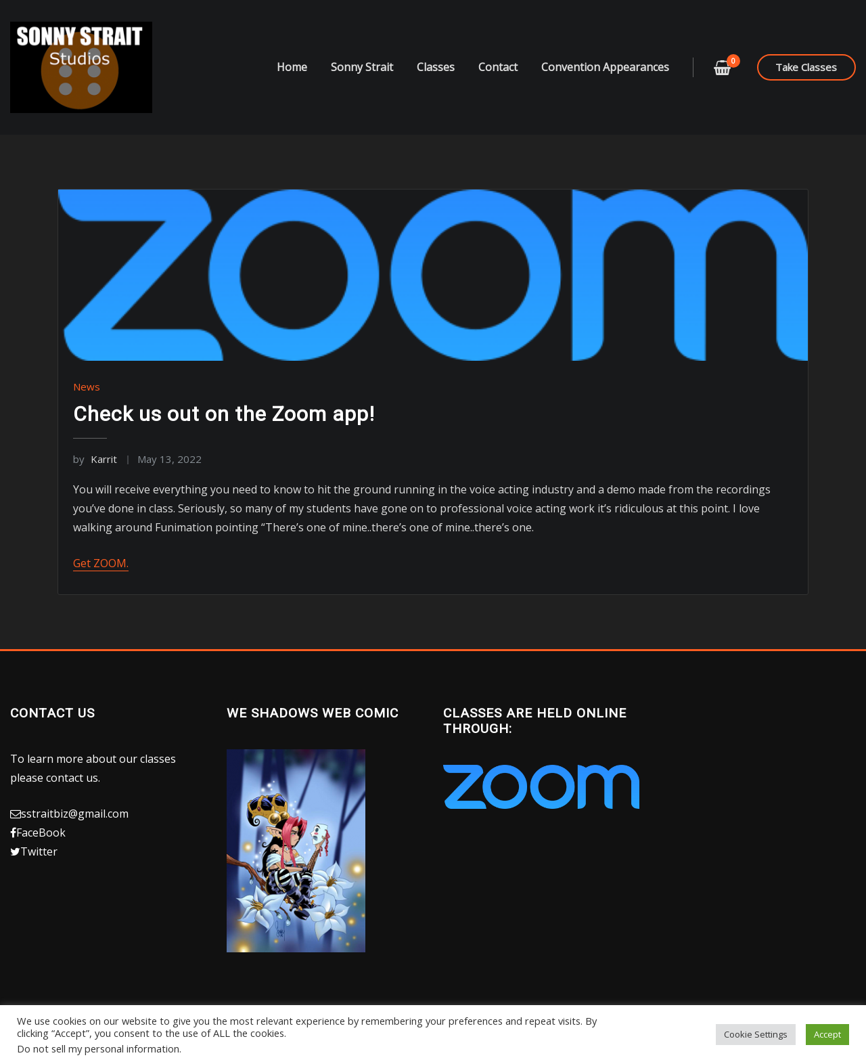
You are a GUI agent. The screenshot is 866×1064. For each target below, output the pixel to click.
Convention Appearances (605, 67)
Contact (498, 67)
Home (292, 67)
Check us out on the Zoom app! (224, 414)
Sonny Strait (362, 67)
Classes (436, 67)
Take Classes (806, 67)
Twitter (39, 851)
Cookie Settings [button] (756, 1034)
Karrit (95, 459)
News (86, 386)
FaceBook (41, 832)
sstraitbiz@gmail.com (75, 813)
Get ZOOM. (101, 563)
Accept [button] (827, 1034)
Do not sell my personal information (98, 1048)
